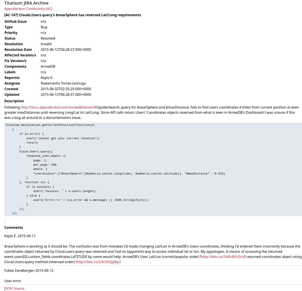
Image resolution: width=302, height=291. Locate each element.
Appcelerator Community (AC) (28, 8)
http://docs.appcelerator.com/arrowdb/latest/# (58, 107)
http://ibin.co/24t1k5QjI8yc (98, 261)
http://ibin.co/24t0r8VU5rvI (223, 256)
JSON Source (14, 288)
